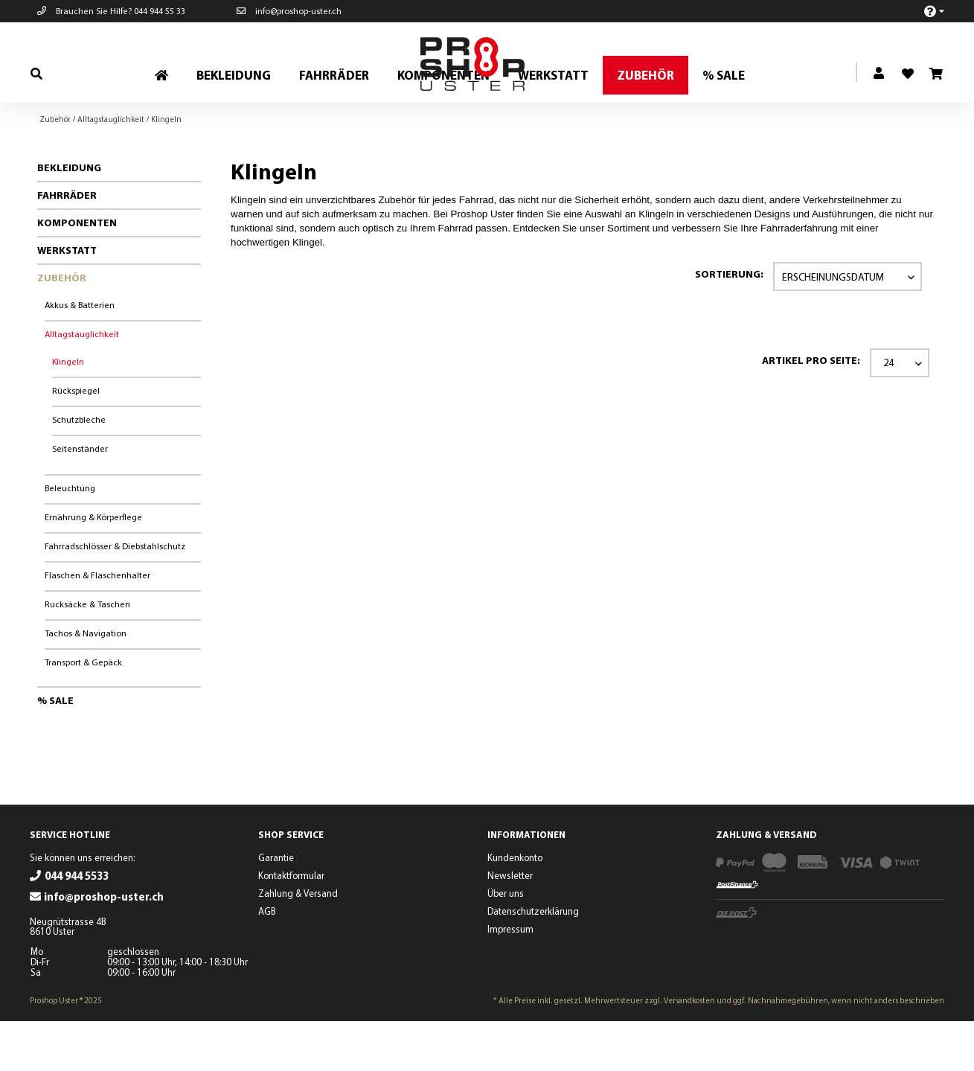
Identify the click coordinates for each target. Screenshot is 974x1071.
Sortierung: (729, 323)
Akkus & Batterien (80, 354)
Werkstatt (67, 300)
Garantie (276, 907)
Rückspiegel (76, 440)
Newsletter (510, 925)
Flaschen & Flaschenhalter (97, 624)
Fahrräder (67, 245)
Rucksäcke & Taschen (87, 653)
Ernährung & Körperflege (93, 566)
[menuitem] (926, 10)
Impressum (510, 979)
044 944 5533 (77, 925)
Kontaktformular (291, 925)
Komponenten (77, 272)
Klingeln (68, 411)
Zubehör (61, 327)
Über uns (505, 943)
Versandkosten (689, 1050)
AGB (267, 961)
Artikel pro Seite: (811, 410)
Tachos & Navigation (85, 682)
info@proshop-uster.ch (289, 10)
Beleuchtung (70, 537)
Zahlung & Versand (298, 943)
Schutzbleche (79, 469)
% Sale (55, 750)
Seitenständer (80, 498)
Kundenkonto (514, 907)
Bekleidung (69, 217)
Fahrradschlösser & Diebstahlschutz (115, 595)
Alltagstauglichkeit (82, 383)
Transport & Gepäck (83, 711)
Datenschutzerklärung (533, 961)
